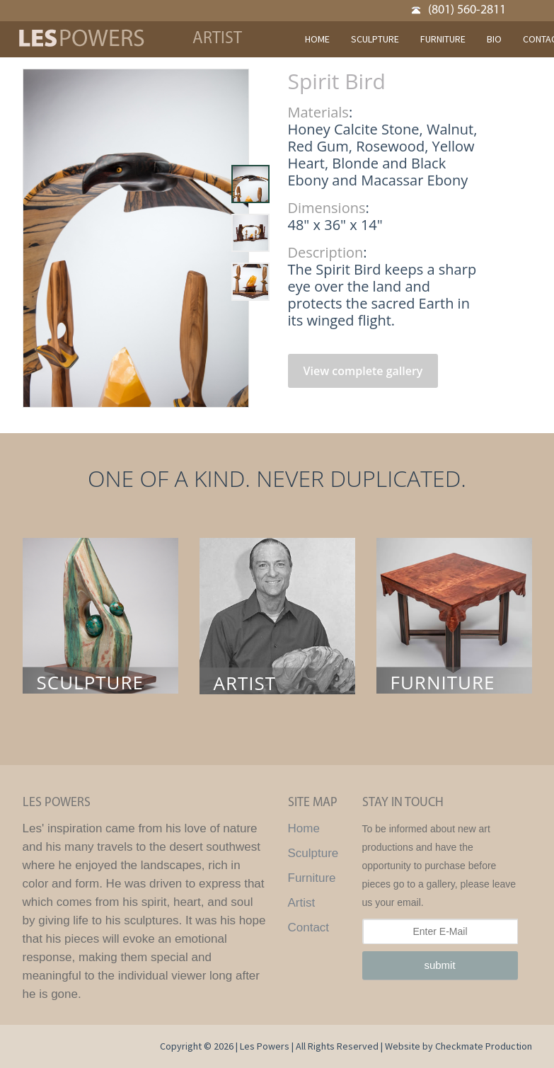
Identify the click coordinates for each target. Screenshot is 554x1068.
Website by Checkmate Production (458, 1046)
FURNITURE (443, 39)
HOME (317, 39)
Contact (309, 927)
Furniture (312, 878)
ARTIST (245, 683)
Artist (302, 902)
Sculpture (313, 853)
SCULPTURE (375, 39)
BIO (494, 39)
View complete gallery (363, 371)
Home (304, 828)
